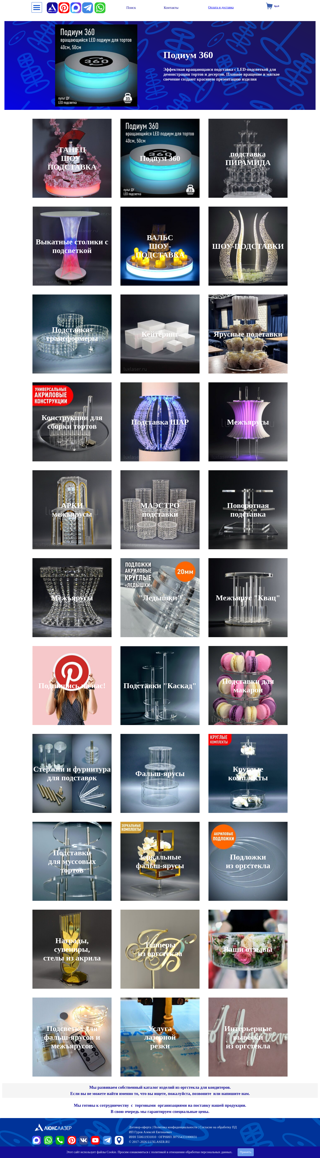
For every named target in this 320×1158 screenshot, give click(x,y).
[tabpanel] (160, 1090)
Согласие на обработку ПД (218, 1127)
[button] (100, 4)
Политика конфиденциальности (175, 1127)
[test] (131, 8)
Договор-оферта (140, 1127)
